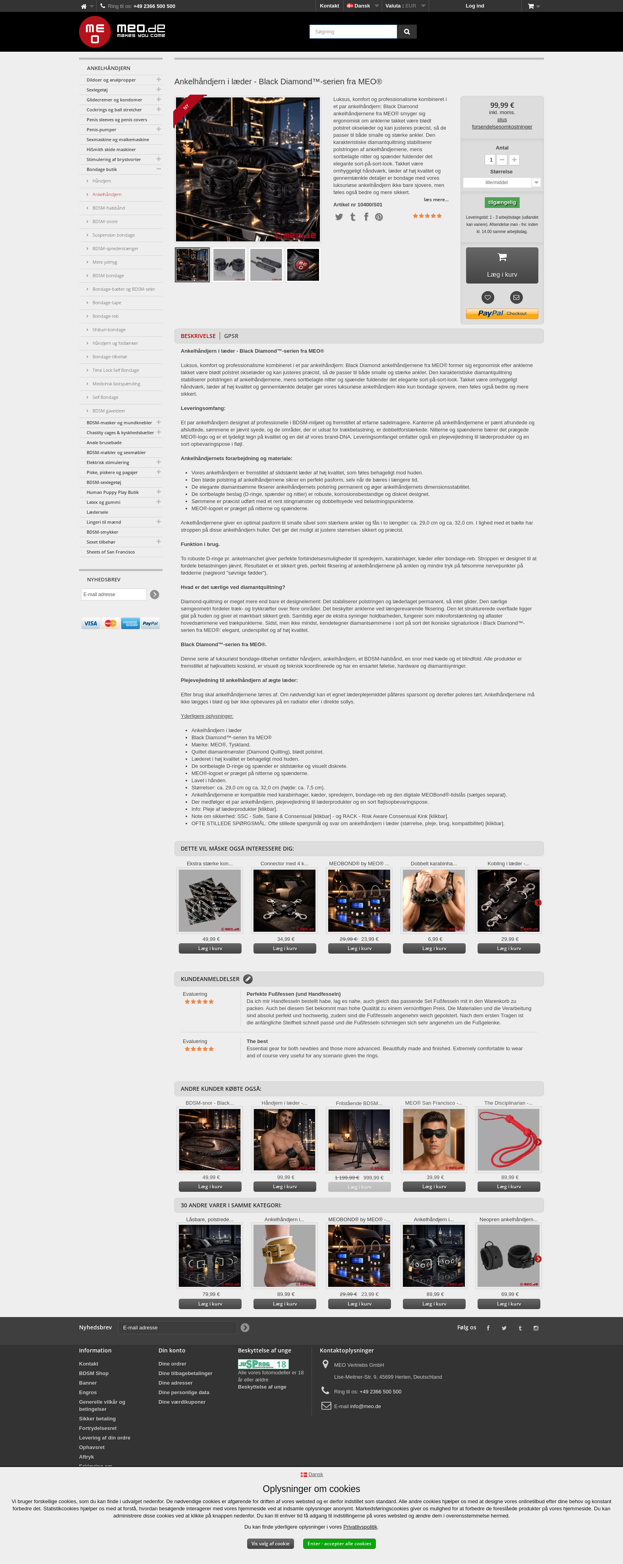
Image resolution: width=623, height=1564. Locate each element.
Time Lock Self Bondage (115, 370)
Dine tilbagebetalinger (186, 1376)
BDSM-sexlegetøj (104, 482)
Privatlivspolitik (360, 1527)
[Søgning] (407, 32)
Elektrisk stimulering (108, 462)
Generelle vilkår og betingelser (102, 1408)
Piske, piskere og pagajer (112, 472)
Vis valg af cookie (271, 1543)
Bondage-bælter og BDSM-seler (123, 289)
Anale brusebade (104, 442)
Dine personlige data (184, 1395)
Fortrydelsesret (98, 1431)
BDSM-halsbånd (108, 208)
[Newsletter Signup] (154, 594)
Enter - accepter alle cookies (339, 1543)
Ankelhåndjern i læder (217, 733)
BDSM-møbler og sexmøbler (116, 452)
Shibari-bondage (108, 329)
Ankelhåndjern (106, 194)
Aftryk (86, 1460)
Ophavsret (91, 1450)
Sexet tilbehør (101, 542)
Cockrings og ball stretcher (114, 110)
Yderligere (538, 905)
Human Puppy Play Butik (113, 492)
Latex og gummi (103, 502)
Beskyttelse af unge (262, 1390)
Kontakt (329, 6)
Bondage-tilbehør (109, 356)
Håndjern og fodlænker (114, 343)
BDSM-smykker (102, 532)
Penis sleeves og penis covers (117, 119)
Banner (88, 1386)
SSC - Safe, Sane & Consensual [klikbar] (284, 819)
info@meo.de (365, 1409)
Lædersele (97, 512)
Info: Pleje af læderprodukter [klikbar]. (234, 812)
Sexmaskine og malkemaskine (118, 139)
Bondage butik (102, 169)
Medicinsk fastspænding (115, 384)
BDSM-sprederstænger (114, 248)
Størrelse (502, 172)
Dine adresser (176, 1386)
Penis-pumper (101, 129)
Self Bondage (104, 397)
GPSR (231, 338)
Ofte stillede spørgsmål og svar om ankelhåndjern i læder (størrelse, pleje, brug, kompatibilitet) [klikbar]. (386, 826)
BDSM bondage (107, 275)
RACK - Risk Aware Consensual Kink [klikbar (394, 819)
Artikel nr (344, 205)
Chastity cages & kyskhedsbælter (120, 432)
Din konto (172, 1353)
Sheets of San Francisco (111, 552)
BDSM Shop (93, 1376)
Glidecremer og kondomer (114, 100)
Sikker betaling (97, 1421)
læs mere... (436, 199)
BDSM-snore (104, 221)
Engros (88, 1395)
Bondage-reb (105, 316)
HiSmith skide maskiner (111, 149)
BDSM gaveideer (108, 411)
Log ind (475, 6)
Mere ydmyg (104, 262)
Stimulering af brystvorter (114, 159)
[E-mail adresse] (114, 594)
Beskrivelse (198, 338)
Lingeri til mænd (104, 522)
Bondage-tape (106, 302)
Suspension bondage (113, 235)
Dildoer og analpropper (111, 80)
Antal (502, 148)
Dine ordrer (172, 1367)
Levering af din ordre (104, 1441)
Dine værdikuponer (182, 1405)
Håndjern (101, 181)
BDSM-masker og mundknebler (119, 422)
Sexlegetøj (97, 90)
